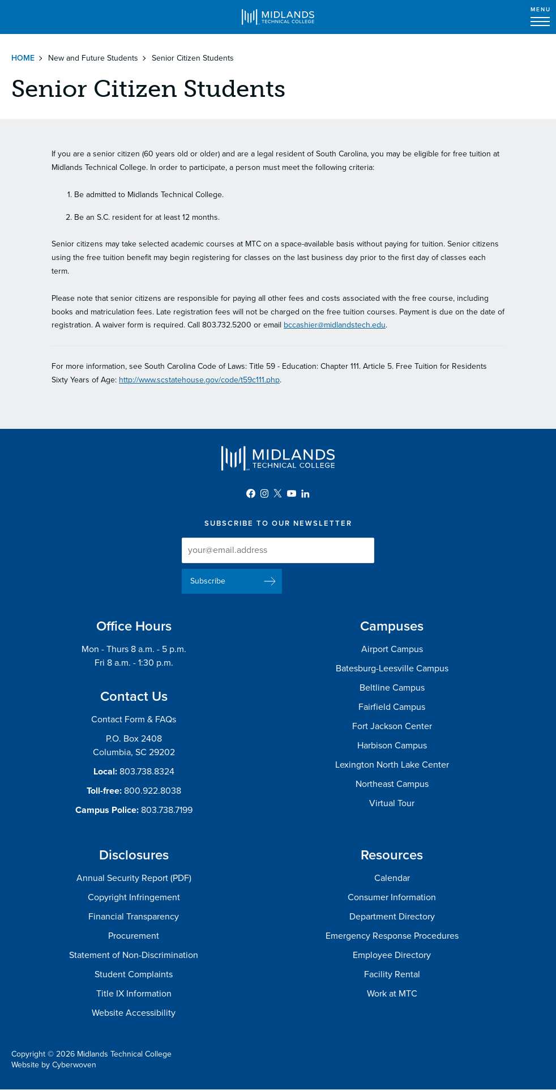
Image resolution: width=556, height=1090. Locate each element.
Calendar (392, 878)
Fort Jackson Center (392, 726)
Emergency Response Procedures (392, 936)
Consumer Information (392, 897)
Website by (53, 1065)
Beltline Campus (392, 687)
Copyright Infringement (134, 897)
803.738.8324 (146, 771)
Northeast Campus (392, 784)
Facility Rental (392, 974)
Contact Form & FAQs (133, 719)
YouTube (291, 493)
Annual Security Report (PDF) (133, 878)
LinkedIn (305, 493)
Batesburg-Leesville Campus (392, 668)
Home (23, 58)
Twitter (278, 493)
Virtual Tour (391, 803)
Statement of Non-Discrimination (133, 955)
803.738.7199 (167, 810)
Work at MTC (392, 993)
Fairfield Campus (391, 707)
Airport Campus (392, 649)
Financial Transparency (133, 916)
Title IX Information (134, 993)
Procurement (133, 936)
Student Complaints (134, 974)
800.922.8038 (152, 791)
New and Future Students (93, 58)
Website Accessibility (134, 1013)
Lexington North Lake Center (392, 764)
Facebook (250, 493)
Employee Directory (392, 955)
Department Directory (392, 916)
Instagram (264, 493)
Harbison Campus (392, 745)
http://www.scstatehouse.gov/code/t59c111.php (199, 380)
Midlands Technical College (278, 17)
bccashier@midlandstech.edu (335, 325)
